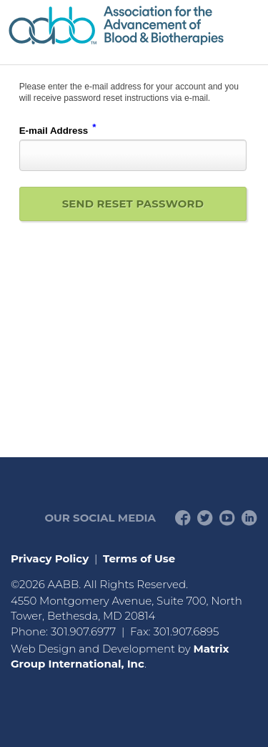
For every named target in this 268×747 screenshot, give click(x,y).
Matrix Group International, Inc (120, 656)
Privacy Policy (50, 558)
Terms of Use (139, 558)
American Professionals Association (134, 25)
